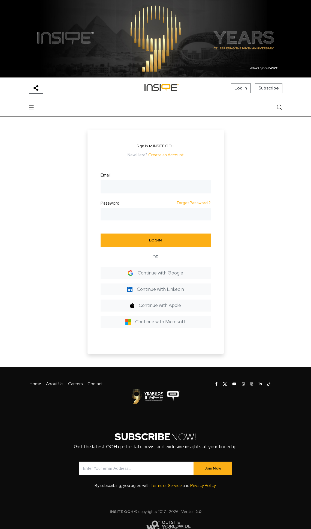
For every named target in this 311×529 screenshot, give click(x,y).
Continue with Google (155, 273)
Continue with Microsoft (155, 322)
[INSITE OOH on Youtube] (234, 384)
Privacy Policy (203, 485)
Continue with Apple (155, 305)
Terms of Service (166, 485)
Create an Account (166, 155)
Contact (94, 384)
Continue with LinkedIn (155, 289)
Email (105, 175)
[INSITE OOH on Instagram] (243, 384)
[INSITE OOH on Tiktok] (268, 384)
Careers (75, 384)
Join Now (212, 468)
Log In (240, 88)
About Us (54, 384)
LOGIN (155, 240)
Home (35, 384)
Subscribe (268, 88)
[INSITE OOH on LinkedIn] (260, 384)
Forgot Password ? (194, 202)
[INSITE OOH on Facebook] (216, 384)
